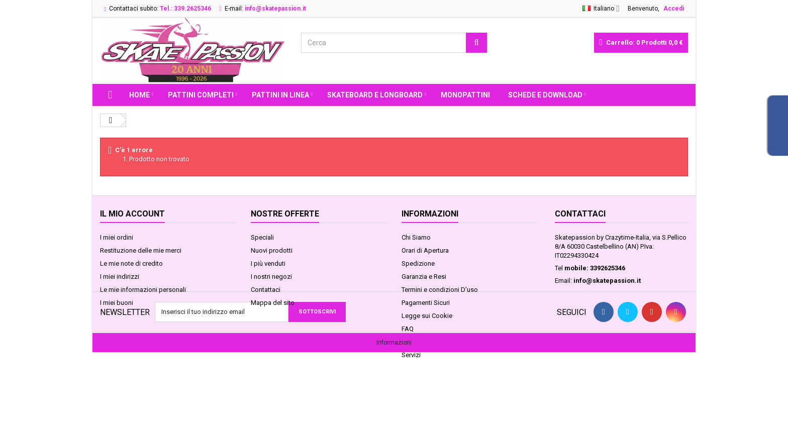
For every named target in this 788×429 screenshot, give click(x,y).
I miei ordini (116, 237)
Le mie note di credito (131, 263)
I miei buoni (116, 302)
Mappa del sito (272, 302)
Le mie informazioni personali (143, 289)
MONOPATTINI (465, 95)
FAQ (408, 329)
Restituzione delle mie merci (140, 250)
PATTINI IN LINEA (280, 95)
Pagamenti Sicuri (426, 302)
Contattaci (265, 289)
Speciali (262, 237)
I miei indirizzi (119, 276)
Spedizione (418, 263)
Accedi (673, 8)
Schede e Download (545, 95)
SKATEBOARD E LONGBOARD (375, 95)
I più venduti (268, 263)
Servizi (411, 355)
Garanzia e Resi (424, 276)
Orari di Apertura (425, 250)
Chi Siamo (416, 237)
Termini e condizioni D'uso (440, 289)
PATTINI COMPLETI (201, 95)
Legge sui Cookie (427, 315)
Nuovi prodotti (271, 250)
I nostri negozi (271, 276)
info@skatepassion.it (607, 280)
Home (139, 95)
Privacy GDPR (421, 342)
